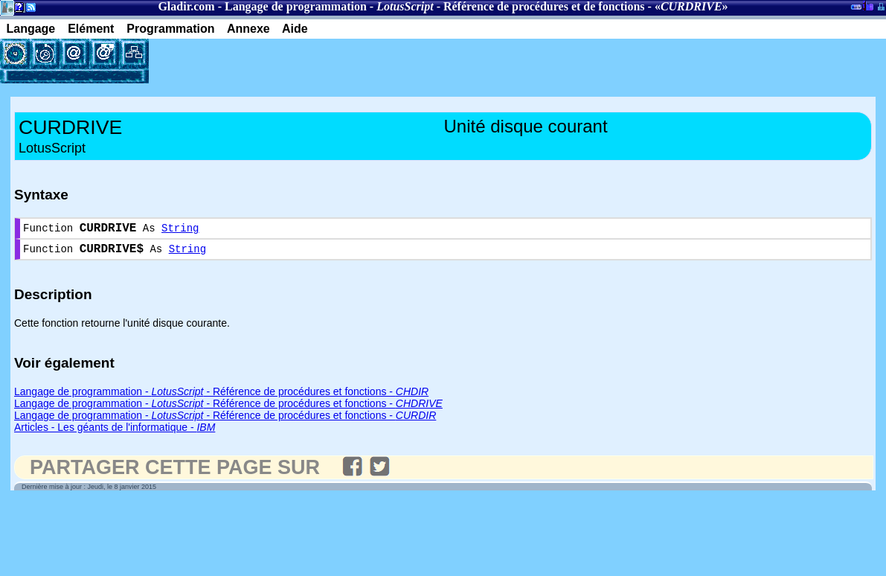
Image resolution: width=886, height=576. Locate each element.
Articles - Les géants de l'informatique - (114, 433)
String (180, 230)
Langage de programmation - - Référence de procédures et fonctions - (221, 397)
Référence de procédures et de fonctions (544, 6)
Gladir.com (186, 6)
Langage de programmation (296, 6)
